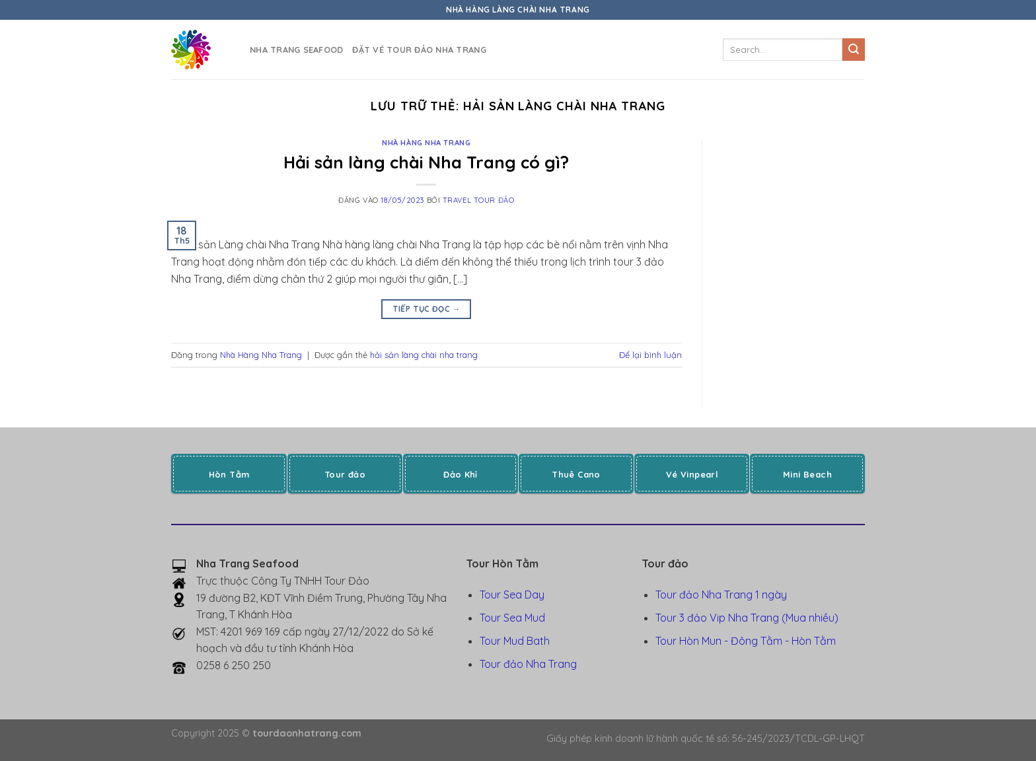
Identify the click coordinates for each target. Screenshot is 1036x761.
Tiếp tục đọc (426, 309)
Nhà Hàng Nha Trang (426, 142)
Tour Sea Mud (512, 617)
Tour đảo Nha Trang (528, 663)
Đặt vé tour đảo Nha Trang (419, 49)
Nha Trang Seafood (296, 49)
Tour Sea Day (512, 594)
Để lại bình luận (650, 354)
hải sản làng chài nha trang (424, 354)
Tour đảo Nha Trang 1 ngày (721, 594)
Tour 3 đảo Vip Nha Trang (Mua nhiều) (746, 617)
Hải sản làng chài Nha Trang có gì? (426, 161)
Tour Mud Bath (515, 640)
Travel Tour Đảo (478, 200)
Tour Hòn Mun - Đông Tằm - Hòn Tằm (745, 640)
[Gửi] (853, 49)
